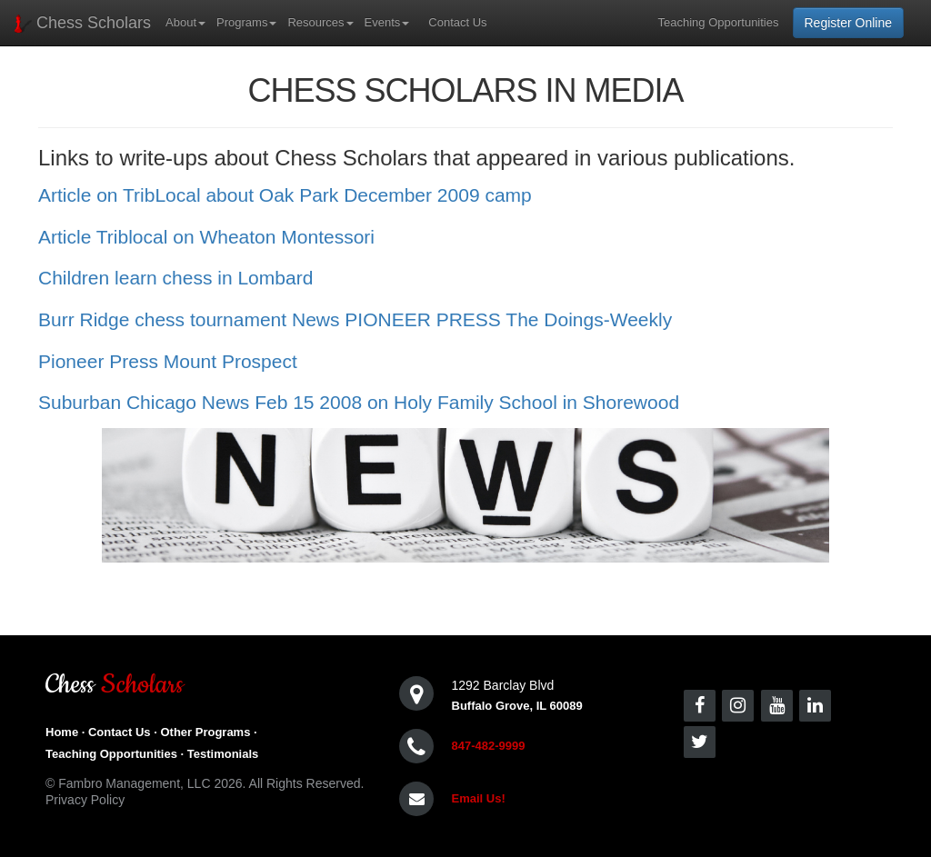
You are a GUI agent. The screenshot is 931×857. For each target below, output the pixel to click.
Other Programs (205, 732)
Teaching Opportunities (718, 22)
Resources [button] (320, 22)
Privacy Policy (85, 799)
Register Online (849, 22)
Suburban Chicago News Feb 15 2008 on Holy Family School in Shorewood (358, 402)
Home (61, 732)
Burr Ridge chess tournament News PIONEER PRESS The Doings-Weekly (355, 319)
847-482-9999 (489, 745)
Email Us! (479, 798)
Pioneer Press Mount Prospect (167, 361)
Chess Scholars (82, 23)
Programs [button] (246, 22)
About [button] (185, 22)
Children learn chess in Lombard (175, 277)
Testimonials (223, 754)
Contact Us (457, 22)
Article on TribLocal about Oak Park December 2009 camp (285, 194)
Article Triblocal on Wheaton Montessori (206, 236)
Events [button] (387, 22)
